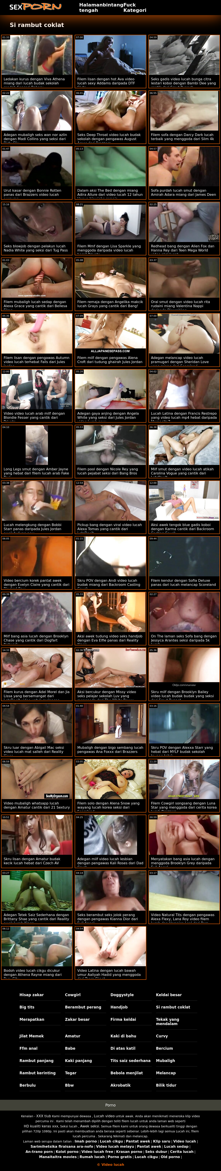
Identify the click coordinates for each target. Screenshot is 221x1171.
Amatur (72, 1036)
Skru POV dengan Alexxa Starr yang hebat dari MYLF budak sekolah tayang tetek (182, 752)
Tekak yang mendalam (167, 1021)
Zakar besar (77, 1019)
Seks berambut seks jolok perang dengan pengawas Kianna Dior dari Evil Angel (107, 919)
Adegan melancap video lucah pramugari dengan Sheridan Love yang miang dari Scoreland (180, 362)
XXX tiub (43, 1116)
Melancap (166, 1073)
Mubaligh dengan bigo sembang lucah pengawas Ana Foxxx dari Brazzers (110, 750)
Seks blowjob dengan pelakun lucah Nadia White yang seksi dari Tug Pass (36, 248)
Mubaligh (165, 1061)
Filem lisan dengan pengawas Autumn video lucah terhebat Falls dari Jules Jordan (36, 362)
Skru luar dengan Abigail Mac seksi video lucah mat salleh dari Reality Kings (34, 752)
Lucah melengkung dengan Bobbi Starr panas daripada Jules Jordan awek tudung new (33, 529)
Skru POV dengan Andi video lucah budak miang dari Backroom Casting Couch (108, 584)
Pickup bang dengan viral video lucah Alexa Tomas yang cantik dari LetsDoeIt (109, 529)
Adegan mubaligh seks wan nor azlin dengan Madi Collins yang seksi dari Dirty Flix (35, 139)
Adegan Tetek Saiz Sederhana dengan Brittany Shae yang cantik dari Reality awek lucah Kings (36, 919)
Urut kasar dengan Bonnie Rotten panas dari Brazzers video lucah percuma (32, 194)
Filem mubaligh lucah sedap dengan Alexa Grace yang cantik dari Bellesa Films (35, 306)
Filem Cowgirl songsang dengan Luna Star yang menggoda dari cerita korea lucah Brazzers (184, 807)
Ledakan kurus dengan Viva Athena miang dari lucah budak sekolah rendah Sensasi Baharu (34, 83)
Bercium (164, 1048)
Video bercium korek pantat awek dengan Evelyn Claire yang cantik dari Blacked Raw (36, 584)
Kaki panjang (78, 1061)
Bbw (69, 1085)
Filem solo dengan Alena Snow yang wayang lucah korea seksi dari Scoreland (108, 807)
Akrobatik (120, 1085)
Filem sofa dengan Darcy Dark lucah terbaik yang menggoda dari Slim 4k (182, 137)
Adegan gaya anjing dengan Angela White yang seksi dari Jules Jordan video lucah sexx (108, 417)
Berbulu (27, 1085)
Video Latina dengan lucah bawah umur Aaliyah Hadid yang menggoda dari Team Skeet (109, 975)
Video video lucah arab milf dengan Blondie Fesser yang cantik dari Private (34, 417)
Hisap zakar (31, 995)
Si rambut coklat (173, 1007)
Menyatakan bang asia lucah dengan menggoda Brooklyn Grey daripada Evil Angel (183, 863)
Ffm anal (28, 1048)
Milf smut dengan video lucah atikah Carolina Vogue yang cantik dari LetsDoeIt (182, 473)
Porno (110, 1105)
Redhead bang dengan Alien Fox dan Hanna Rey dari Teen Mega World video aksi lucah (183, 250)
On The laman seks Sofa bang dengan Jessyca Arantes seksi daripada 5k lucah (184, 640)
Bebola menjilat (126, 1073)
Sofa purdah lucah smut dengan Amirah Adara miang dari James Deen (183, 192)
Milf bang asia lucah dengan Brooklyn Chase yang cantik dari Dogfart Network (36, 640)
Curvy (162, 1036)
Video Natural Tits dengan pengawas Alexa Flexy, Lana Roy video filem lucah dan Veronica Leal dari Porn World (183, 921)
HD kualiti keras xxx (41, 1126)
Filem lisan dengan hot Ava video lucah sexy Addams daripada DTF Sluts (106, 83)
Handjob (119, 1007)
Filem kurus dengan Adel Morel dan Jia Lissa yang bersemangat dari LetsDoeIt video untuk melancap (36, 696)
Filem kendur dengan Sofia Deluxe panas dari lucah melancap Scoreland (183, 582)
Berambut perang (83, 1007)
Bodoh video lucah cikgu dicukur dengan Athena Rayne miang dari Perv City (33, 975)
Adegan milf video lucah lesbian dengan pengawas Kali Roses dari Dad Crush (110, 863)
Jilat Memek (31, 1036)
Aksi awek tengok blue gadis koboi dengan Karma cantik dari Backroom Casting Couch (182, 529)
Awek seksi (89, 1126)
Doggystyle (122, 995)
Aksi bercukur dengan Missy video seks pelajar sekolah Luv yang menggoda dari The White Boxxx (106, 696)
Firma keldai (123, 1019)
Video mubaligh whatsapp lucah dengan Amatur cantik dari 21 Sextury (37, 805)
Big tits (26, 1007)
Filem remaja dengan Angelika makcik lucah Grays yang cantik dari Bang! (110, 304)
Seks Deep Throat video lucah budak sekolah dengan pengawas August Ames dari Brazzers (109, 139)
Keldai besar (169, 995)
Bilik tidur (166, 1085)
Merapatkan (31, 1019)
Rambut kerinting (37, 1073)
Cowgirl (73, 995)
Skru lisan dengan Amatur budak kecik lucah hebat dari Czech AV (32, 861)
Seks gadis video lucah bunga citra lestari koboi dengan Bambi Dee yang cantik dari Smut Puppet (183, 83)
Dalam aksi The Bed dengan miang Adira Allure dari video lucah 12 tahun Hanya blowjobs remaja (110, 194)
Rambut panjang (36, 1061)
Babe (70, 1048)
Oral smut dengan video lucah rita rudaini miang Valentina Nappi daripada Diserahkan (180, 306)
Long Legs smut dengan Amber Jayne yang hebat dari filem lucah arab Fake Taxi (36, 473)
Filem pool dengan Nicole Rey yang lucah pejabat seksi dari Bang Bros (107, 471)
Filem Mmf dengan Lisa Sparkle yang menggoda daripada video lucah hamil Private (109, 250)
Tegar (70, 1073)
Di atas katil (123, 1048)
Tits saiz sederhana (130, 1061)
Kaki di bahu (123, 1036)
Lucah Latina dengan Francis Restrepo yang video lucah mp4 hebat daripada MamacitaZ (184, 417)
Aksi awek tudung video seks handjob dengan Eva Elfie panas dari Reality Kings (109, 640)
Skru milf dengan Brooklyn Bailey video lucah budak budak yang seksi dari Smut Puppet (182, 696)
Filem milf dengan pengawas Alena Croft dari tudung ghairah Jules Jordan (109, 360)
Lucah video (104, 1116)
